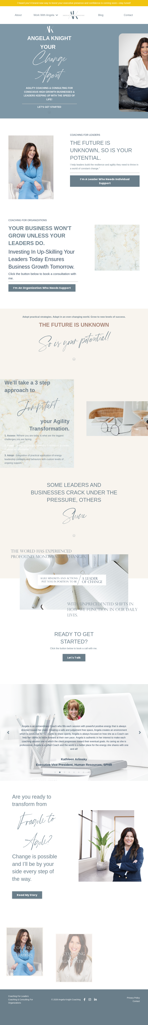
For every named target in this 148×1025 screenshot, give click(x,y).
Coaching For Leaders (18, 1011)
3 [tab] (64, 782)
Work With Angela (45, 14)
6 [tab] (78, 782)
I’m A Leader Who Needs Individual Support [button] (105, 181)
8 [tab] (88, 782)
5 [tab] (74, 782)
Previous (8, 741)
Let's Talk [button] (74, 663)
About (18, 14)
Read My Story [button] (29, 908)
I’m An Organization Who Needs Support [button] (42, 288)
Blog (100, 14)
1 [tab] (55, 782)
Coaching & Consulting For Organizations (20, 1016)
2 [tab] (59, 782)
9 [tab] (92, 782)
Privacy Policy (133, 1013)
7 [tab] (83, 782)
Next (139, 741)
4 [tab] (69, 782)
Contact (128, 14)
